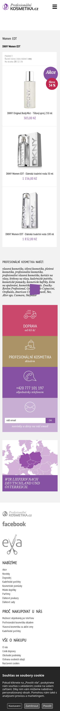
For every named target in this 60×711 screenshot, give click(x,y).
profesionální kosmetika (22, 514)
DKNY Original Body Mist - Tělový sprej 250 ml (29, 96)
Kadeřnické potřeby (11, 581)
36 (22, 61)
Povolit (47, 706)
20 (15, 61)
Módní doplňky (9, 590)
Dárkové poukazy (10, 598)
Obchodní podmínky (11, 655)
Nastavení (15, 706)
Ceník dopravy (9, 651)
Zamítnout (32, 706)
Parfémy (6, 594)
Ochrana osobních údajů (13, 659)
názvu (13, 58)
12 (18, 61)
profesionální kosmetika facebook (14, 523)
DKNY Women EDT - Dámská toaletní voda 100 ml (29, 217)
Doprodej (6, 577)
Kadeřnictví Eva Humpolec (12, 544)
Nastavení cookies (11, 663)
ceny (30, 58)
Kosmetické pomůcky (12, 586)
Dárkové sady (8, 602)
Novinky (6, 574)
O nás (5, 647)
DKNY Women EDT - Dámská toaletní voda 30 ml (29, 156)
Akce (4, 569)
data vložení (22, 58)
